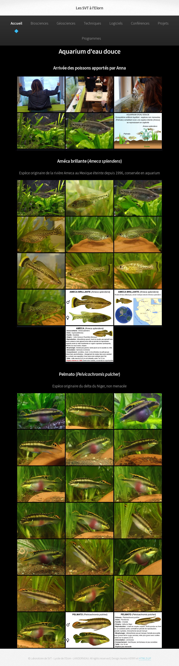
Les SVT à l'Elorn (89, 7)
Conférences (140, 23)
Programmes (91, 38)
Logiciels (116, 23)
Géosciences (66, 23)
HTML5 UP (145, 658)
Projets (163, 23)
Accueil (16, 23)
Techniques (92, 23)
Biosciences (39, 23)
